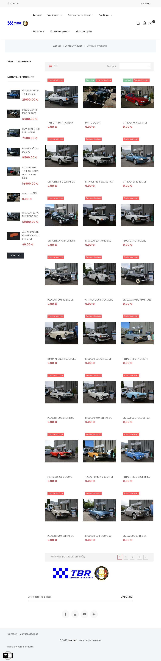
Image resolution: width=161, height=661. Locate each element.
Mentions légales (29, 634)
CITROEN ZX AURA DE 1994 (61, 240)
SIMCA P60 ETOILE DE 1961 (136, 417)
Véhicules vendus (19, 61)
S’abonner (127, 596)
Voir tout (16, 255)
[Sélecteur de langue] (146, 3)
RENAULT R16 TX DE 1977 (135, 358)
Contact (12, 634)
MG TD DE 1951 (29, 193)
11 (139, 557)
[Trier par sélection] (134, 66)
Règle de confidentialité (20, 646)
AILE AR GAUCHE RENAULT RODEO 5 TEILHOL (30, 235)
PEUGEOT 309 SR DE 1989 (60, 417)
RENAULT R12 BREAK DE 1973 (99, 181)
